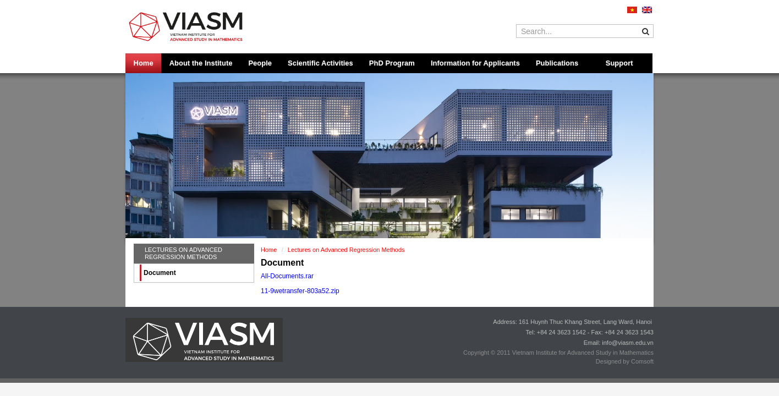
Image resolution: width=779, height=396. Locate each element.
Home (143, 63)
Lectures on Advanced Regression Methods (183, 253)
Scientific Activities (320, 63)
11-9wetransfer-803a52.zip (300, 291)
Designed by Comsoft (625, 361)
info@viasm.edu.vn (628, 342)
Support (619, 63)
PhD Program (392, 63)
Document (160, 273)
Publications (557, 63)
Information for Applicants (475, 63)
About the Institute (201, 63)
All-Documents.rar (287, 276)
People (260, 63)
